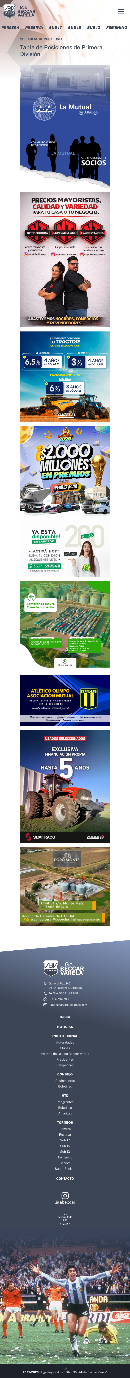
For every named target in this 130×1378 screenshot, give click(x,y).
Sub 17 (65, 1140)
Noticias (65, 1027)
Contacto (65, 1178)
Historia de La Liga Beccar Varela (65, 1054)
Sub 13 (65, 1151)
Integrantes (65, 1102)
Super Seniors (65, 1169)
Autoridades (65, 1042)
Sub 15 (65, 1146)
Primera (65, 1129)
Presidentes (65, 1059)
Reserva (65, 1134)
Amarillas (65, 1113)
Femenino (65, 1157)
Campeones (65, 1065)
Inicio (65, 1017)
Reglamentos (65, 1081)
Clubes (65, 1048)
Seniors (65, 1163)
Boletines (65, 1086)
